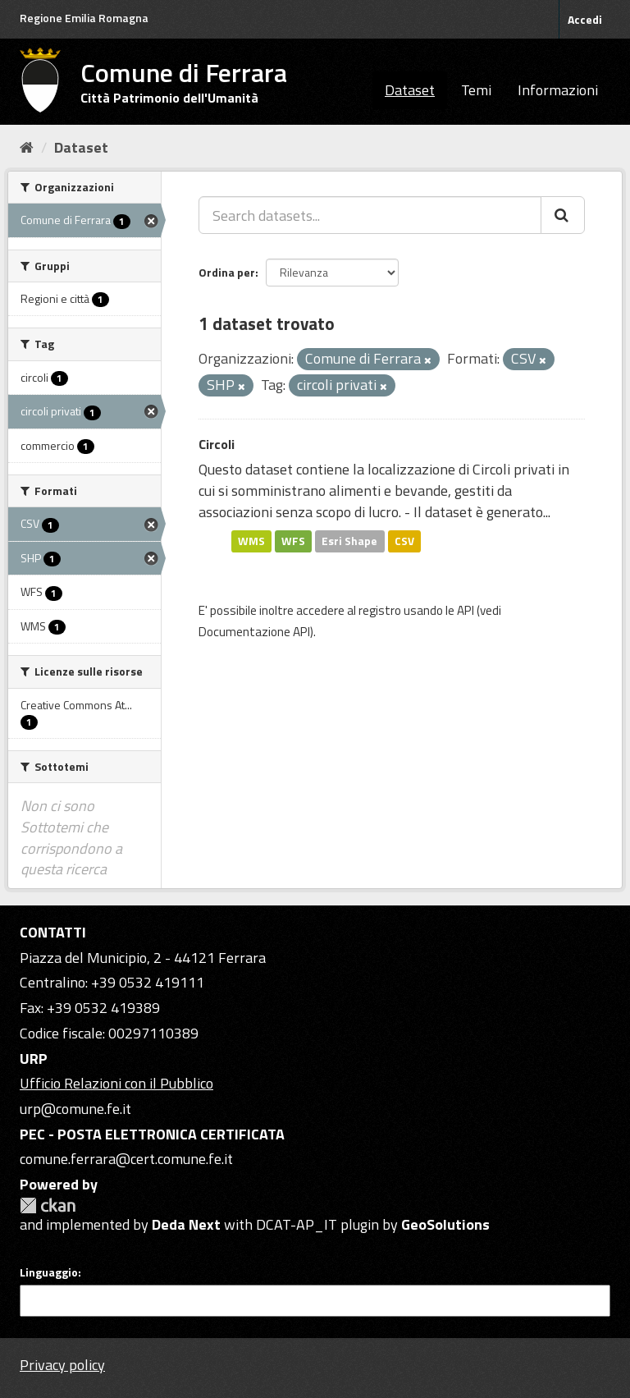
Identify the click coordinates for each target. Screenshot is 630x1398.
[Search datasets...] (370, 215)
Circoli (217, 444)
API (465, 610)
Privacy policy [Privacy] (62, 1365)
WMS (251, 541)
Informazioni (558, 90)
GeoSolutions (445, 1224)
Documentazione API (254, 631)
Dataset (410, 90)
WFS (293, 541)
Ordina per (227, 272)
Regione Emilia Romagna (84, 17)
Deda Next (186, 1224)
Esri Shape (349, 541)
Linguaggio (49, 1272)
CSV (404, 541)
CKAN (47, 1205)
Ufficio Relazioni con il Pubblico (116, 1083)
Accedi (585, 19)
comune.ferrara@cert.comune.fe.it (126, 1159)
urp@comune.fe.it (75, 1109)
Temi (476, 90)
